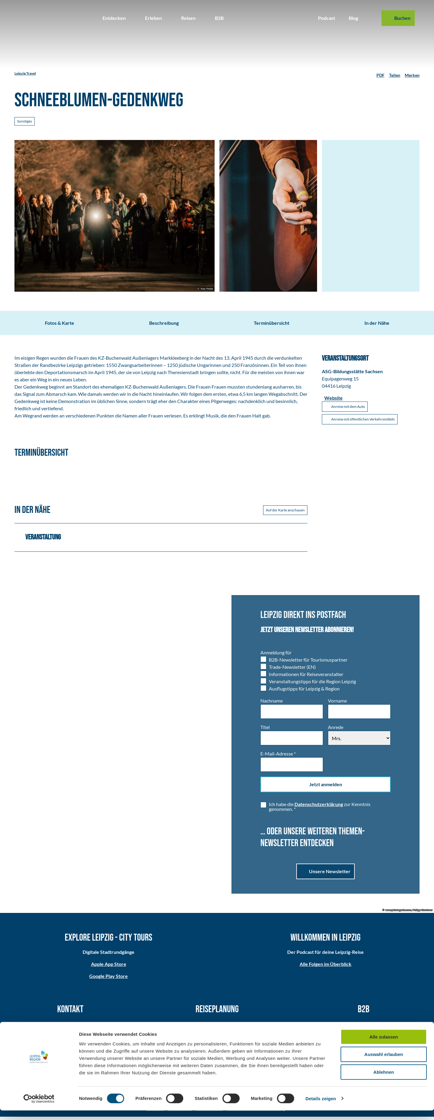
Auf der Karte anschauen (285, 513)
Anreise (217, 1027)
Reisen (188, 18)
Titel (265, 731)
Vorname (337, 704)
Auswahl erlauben (383, 1064)
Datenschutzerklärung (318, 808)
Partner (363, 1027)
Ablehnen (383, 1081)
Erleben (153, 18)
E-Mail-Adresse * (278, 757)
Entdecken (114, 18)
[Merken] (412, 73)
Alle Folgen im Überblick (325, 967)
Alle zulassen (383, 1046)
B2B (219, 18)
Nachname (271, 704)
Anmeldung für (275, 656)
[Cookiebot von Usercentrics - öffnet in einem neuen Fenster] (39, 1108)
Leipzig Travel (25, 73)
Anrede (335, 731)
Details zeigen (320, 1108)
